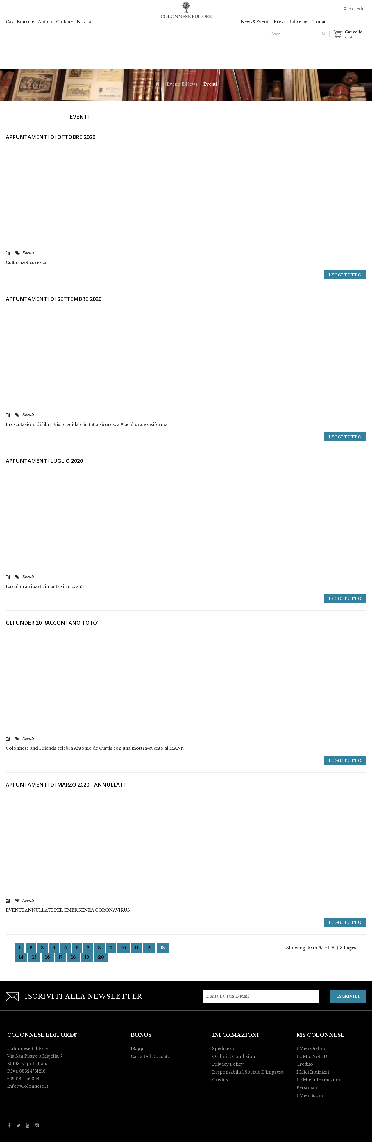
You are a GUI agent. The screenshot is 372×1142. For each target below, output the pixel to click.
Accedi (355, 8)
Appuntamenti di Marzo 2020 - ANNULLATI (65, 784)
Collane (64, 21)
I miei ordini (310, 1048)
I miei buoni (309, 1095)
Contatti (319, 21)
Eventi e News (182, 84)
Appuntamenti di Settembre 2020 (53, 298)
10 (123, 948)
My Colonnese (320, 1035)
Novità (84, 21)
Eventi (28, 253)
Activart (266, 1135)
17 (60, 957)
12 (149, 948)
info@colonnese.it (27, 1086)
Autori (45, 21)
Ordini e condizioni (234, 1056)
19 (87, 957)
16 (47, 957)
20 (101, 957)
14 (21, 957)
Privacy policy (228, 1064)
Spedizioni (223, 1048)
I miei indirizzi (312, 1071)
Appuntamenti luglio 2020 (44, 460)
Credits (220, 1079)
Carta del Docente (150, 1056)
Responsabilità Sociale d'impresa (247, 1071)
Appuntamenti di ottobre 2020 (50, 136)
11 (136, 948)
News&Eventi (255, 21)
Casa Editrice (20, 21)
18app (137, 1048)
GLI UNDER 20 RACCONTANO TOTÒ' (52, 622)
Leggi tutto (345, 274)
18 (73, 957)
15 (34, 957)
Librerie (298, 21)
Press (279, 21)
